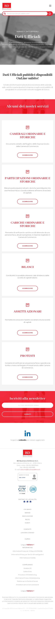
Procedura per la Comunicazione (27, 585)
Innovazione (27, 516)
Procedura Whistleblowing (27, 575)
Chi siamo (27, 509)
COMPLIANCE (27, 565)
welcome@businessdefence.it (30, 469)
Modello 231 (27, 568)
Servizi (20, 31)
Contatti (27, 529)
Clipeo (27, 539)
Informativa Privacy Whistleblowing (27, 578)
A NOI (49, 13)
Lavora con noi (27, 532)
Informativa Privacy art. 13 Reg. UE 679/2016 (27, 551)
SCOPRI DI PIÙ (27, 155)
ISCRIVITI (27, 414)
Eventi (27, 523)
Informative (27, 547)
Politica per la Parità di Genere (27, 581)
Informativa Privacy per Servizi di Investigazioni (27, 554)
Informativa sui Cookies (28, 558)
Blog (27, 519)
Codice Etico (27, 571)
